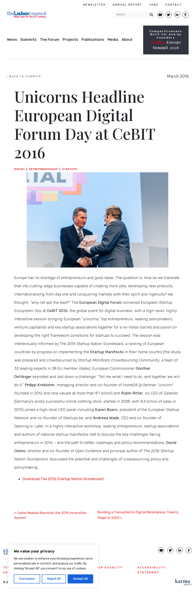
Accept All (80, 579)
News (12, 39)
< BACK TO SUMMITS (23, 76)
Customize (27, 579)
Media (113, 39)
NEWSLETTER (94, 4)
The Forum (49, 39)
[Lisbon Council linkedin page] (179, 550)
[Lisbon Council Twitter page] (169, 15)
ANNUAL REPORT (127, 4)
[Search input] (131, 15)
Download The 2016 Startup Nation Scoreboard (62, 479)
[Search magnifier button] (151, 15)
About (127, 39)
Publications (92, 39)
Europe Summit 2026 (166, 44)
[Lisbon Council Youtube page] (160, 15)
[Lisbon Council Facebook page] (185, 15)
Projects (70, 39)
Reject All (54, 579)
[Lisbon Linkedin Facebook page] (177, 15)
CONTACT (173, 4)
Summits (28, 39)
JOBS (153, 4)
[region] (53, 566)
